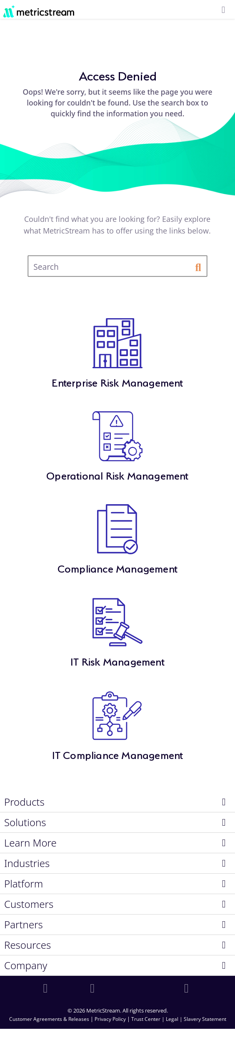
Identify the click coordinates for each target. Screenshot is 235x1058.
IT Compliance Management (117, 753)
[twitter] (141, 988)
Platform (23, 884)
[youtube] (188, 988)
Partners (23, 925)
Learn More (30, 843)
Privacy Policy (110, 1019)
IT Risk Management (117, 660)
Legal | (175, 1019)
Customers (28, 904)
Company (25, 965)
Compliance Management (118, 567)
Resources (27, 945)
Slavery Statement (205, 1019)
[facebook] (94, 988)
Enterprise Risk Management (117, 381)
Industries (27, 863)
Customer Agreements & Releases (49, 1019)
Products (24, 802)
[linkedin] (47, 988)
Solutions (25, 822)
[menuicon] (223, 10)
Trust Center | (148, 1019)
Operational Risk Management (117, 474)
